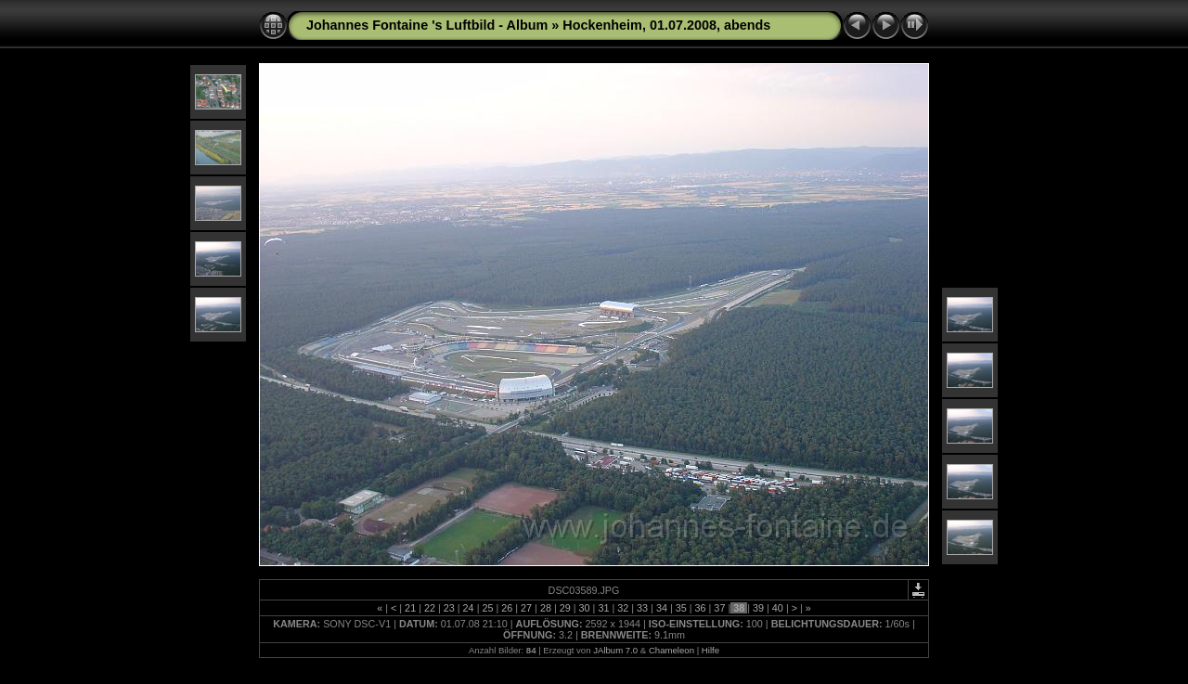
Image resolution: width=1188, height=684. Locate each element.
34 (661, 607)
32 (622, 607)
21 (410, 607)
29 (565, 607)
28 (545, 607)
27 (526, 607)
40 (777, 607)
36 (700, 607)
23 (449, 607)
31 (603, 607)
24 (468, 607)
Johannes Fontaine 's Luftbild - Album (427, 25)
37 (719, 607)
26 (506, 607)
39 (758, 607)
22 (429, 607)
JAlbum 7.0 (615, 650)
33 (642, 607)
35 (681, 607)
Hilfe (710, 650)
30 (584, 607)
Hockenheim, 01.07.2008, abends (666, 25)
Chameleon (671, 650)
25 (487, 607)
